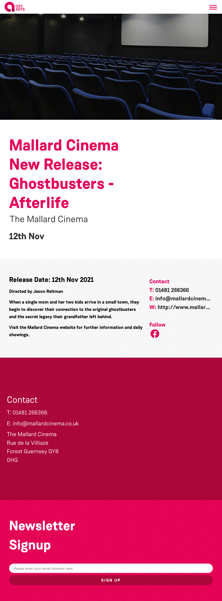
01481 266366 (172, 290)
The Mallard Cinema (49, 219)
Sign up (111, 580)
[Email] (111, 568)
